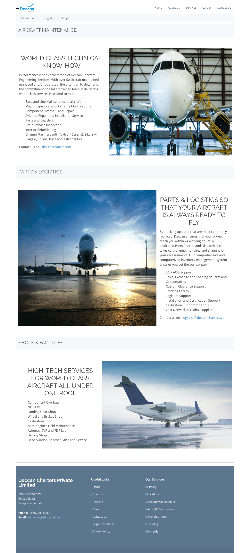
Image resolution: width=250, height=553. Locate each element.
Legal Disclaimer (103, 524)
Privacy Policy (101, 531)
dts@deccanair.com (56, 147)
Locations (153, 494)
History (151, 487)
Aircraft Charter (157, 516)
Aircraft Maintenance (161, 509)
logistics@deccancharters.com (204, 317)
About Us (174, 7)
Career (206, 7)
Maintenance (29, 18)
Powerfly (152, 531)
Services (191, 7)
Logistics (49, 18)
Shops (65, 18)
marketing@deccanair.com (44, 517)
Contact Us (224, 7)
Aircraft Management (161, 501)
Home (158, 7)
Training (152, 524)
